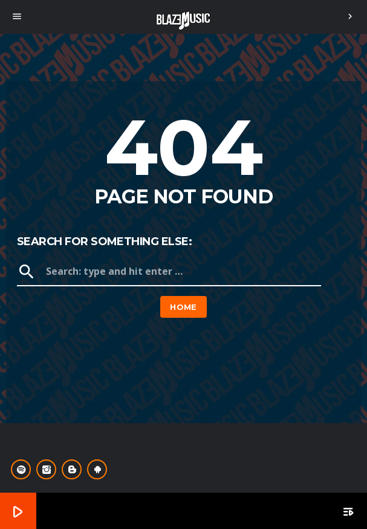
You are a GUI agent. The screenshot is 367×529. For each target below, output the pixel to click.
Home (183, 307)
